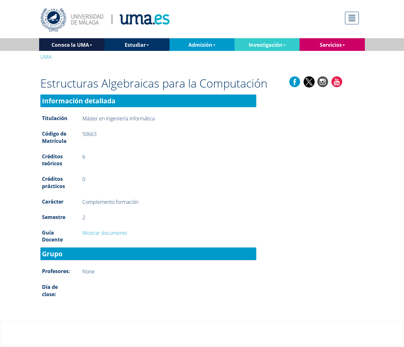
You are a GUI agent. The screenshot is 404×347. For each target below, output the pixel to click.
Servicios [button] (332, 44)
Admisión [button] (202, 44)
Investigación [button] (267, 44)
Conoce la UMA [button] (71, 44)
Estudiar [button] (137, 44)
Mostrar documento (104, 232)
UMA (46, 56)
